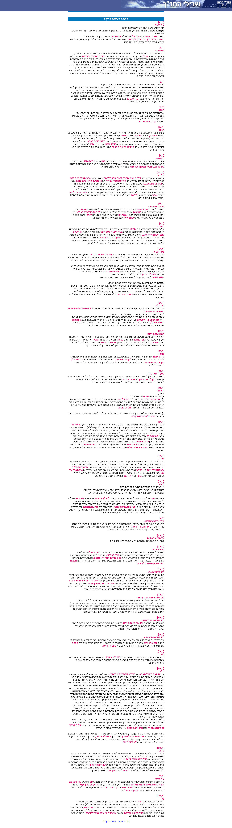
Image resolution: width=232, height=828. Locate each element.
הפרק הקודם (109, 821)
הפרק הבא (123, 821)
